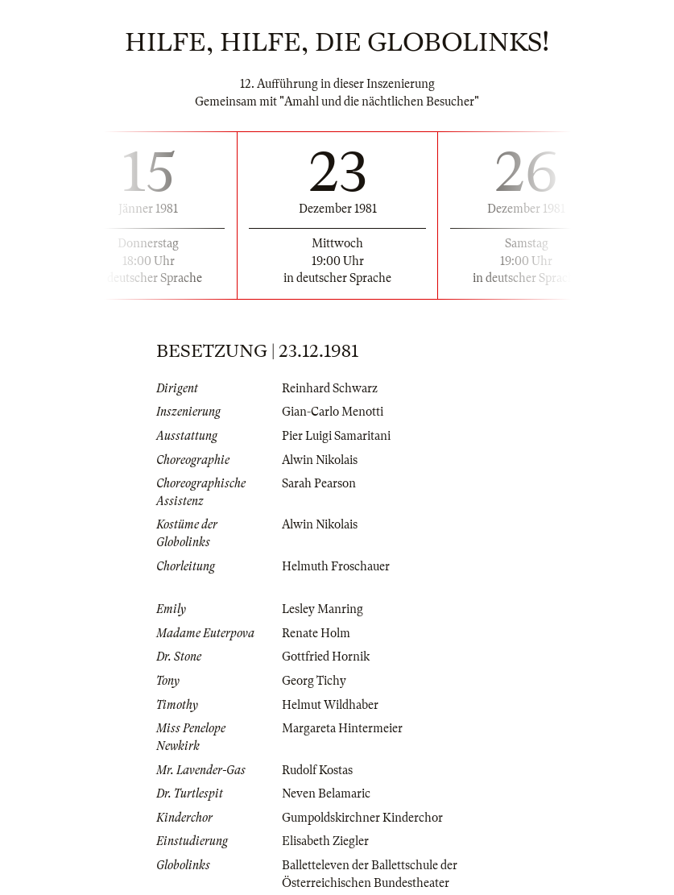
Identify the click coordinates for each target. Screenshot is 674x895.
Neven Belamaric (326, 793)
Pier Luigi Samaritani (336, 435)
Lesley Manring (322, 609)
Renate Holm (316, 633)
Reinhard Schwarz (330, 388)
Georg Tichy (314, 680)
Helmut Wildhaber (330, 704)
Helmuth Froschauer (336, 566)
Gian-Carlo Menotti (332, 411)
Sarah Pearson (319, 483)
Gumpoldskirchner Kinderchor (362, 817)
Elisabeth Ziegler (325, 841)
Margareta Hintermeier (342, 728)
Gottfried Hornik (326, 656)
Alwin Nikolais (320, 460)
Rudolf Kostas (317, 770)
